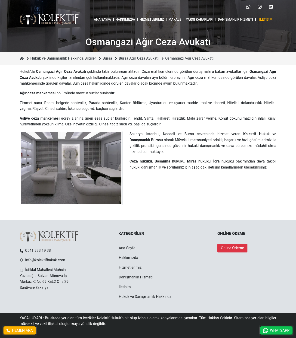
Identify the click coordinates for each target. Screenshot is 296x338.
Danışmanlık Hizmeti (235, 19)
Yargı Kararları (199, 19)
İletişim (265, 19)
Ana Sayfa (102, 19)
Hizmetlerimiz (152, 19)
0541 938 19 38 (38, 250)
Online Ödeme (232, 248)
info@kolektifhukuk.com (45, 260)
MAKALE (174, 19)
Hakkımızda (125, 19)
